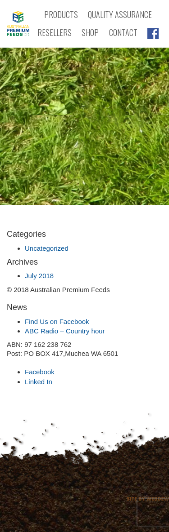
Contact (123, 32)
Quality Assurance (120, 14)
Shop (90, 32)
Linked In (38, 382)
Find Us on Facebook (57, 321)
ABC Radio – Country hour (65, 331)
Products (61, 14)
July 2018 (39, 275)
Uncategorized (47, 248)
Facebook (40, 372)
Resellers (54, 32)
